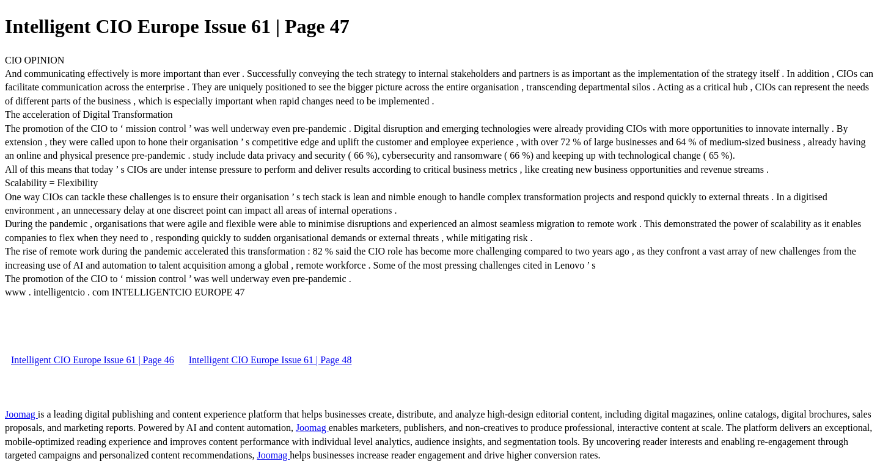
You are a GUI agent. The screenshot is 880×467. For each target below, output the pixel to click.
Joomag (21, 414)
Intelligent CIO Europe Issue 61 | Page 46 (92, 360)
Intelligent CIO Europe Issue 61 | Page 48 (270, 360)
